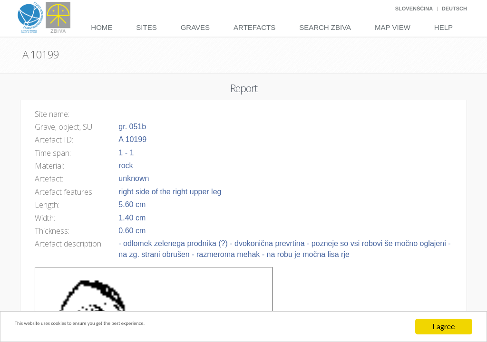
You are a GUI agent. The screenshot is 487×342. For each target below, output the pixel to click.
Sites (146, 27)
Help (443, 27)
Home (101, 27)
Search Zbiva (325, 27)
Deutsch (454, 8)
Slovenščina (414, 8)
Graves (195, 27)
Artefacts (254, 27)
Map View (392, 27)
